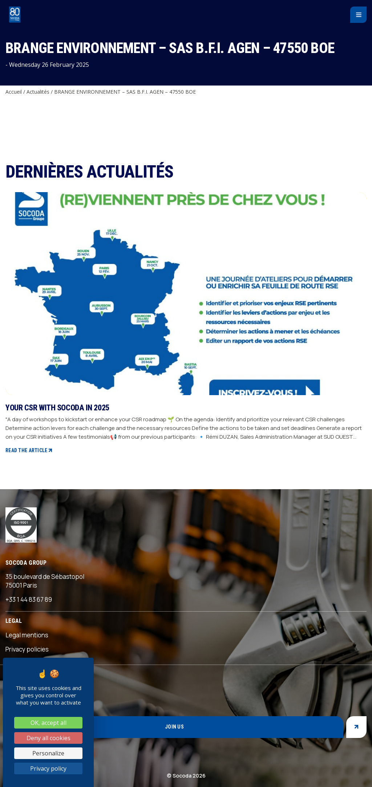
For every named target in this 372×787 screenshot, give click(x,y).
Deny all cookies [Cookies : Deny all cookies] (48, 738)
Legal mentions (26, 635)
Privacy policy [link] (48, 768)
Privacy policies (27, 649)
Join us (174, 727)
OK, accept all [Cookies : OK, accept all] (48, 723)
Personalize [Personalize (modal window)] (48, 753)
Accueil (13, 91)
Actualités (38, 91)
